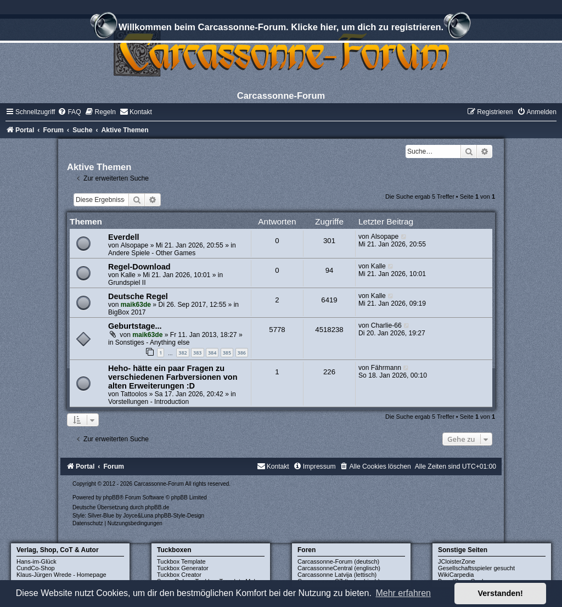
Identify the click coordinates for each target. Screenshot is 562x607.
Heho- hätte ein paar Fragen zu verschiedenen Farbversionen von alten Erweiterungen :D (173, 377)
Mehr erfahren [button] (403, 593)
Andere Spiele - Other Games (151, 253)
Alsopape (134, 245)
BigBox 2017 (127, 312)
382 (182, 352)
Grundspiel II (127, 282)
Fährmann (386, 368)
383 (197, 352)
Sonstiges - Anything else (152, 342)
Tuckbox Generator (183, 568)
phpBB (111, 497)
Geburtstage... (135, 326)
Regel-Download (139, 266)
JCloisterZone (456, 561)
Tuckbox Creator (179, 574)
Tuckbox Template (181, 561)
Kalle (128, 275)
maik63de (136, 304)
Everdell (123, 237)
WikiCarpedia (456, 574)
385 (227, 352)
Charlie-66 (386, 325)
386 (242, 352)
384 (212, 352)
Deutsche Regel (138, 296)
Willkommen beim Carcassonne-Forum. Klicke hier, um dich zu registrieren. (281, 28)
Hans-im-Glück (36, 561)
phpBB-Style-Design (179, 516)
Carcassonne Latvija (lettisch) (336, 574)
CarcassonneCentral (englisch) (338, 568)
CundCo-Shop (35, 568)
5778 (277, 329)
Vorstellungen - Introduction (148, 402)
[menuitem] (69, 112)
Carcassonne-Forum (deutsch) (338, 561)
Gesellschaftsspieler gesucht (476, 568)
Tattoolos (134, 394)
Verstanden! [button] (500, 593)
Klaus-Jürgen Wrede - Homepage (61, 574)
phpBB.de (157, 507)
